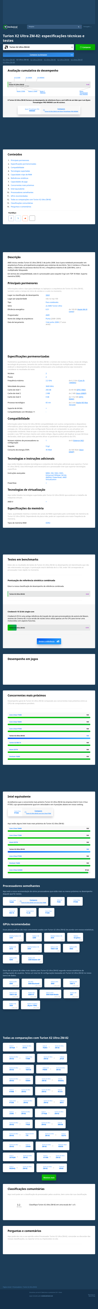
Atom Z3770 (13, 748)
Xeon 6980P (81, 392)
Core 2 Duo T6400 (15, 720)
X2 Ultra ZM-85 (50, 60)
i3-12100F (17, 77)
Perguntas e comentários (21, 206)
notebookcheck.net (47, 1294)
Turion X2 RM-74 (15, 741)
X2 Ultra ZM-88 (9, 62)
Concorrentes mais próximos (22, 185)
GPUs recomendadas (19, 196)
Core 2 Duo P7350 (15, 727)
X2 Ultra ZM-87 (77, 60)
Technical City (10, 27)
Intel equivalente (17, 189)
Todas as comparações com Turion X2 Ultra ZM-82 (31, 199)
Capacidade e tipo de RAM (21, 174)
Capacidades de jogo (19, 182)
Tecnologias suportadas (20, 171)
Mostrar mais (49, 1176)
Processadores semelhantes (22, 192)
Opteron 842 (78, 439)
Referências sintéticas (19, 178)
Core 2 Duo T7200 (15, 713)
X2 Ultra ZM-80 (9, 60)
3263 (48, 293)
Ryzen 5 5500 (21, 91)
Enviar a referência (49, 640)
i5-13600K (29, 77)
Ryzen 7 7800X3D (42, 92)
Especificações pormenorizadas (23, 164)
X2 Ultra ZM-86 (63, 60)
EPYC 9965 (81, 388)
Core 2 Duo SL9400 (15, 868)
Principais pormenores (20, 160)
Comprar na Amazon (51, 55)
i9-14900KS (40, 77)
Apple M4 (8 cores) (78, 309)
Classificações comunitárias (22, 203)
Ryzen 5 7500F (32, 91)
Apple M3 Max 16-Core (78, 402)
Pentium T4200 (14, 755)
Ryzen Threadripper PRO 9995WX (84, 92)
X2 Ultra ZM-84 (36, 60)
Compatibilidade (17, 167)
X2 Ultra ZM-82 (22, 60)
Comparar (85, 47)
